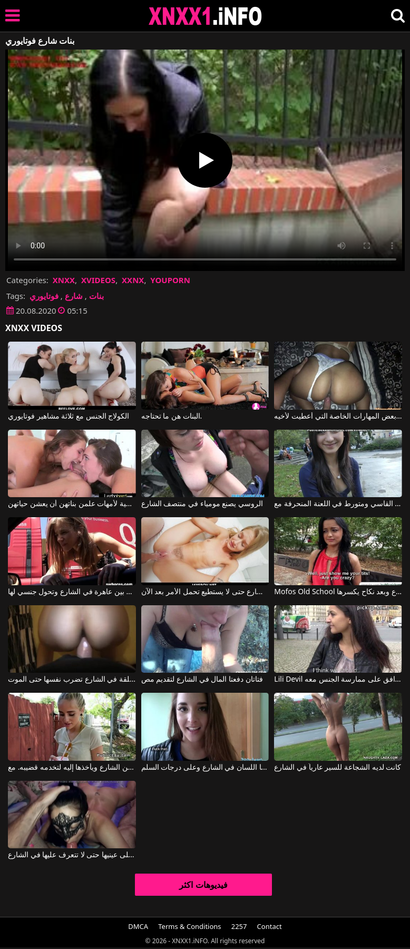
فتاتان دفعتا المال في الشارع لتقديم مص (202, 679)
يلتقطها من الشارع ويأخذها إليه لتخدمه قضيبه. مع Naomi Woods (72, 767)
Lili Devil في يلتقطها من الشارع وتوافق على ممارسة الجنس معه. (338, 679)
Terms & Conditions (189, 926)
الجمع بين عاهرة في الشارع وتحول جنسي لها (72, 592)
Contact (269, 926)
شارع (74, 295)
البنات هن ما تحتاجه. (171, 416)
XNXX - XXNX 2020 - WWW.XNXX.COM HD (205, 16)
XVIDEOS (98, 280)
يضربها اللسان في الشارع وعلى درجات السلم (205, 767)
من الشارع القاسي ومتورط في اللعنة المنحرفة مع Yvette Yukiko (338, 504)
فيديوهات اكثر (203, 884)
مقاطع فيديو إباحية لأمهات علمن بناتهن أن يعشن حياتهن (72, 504)
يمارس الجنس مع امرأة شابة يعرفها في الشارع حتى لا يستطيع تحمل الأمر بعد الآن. (205, 592)
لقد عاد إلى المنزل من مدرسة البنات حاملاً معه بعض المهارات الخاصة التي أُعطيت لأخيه (338, 416)
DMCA (138, 926)
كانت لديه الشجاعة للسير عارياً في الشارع (337, 767)
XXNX (133, 280)
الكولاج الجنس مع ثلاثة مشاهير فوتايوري (68, 416)
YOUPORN (170, 280)
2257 (239, 926)
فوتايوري (44, 295)
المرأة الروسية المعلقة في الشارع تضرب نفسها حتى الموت (72, 679)
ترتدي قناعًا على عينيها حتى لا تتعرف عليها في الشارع (72, 855)
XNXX (64, 280)
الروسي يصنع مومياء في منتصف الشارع (202, 504)
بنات (96, 295)
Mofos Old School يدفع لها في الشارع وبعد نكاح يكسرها (338, 592)
